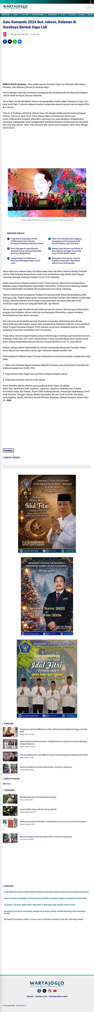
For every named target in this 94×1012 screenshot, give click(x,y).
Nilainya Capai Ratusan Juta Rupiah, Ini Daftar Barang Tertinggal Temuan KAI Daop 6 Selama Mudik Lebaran (67, 251)
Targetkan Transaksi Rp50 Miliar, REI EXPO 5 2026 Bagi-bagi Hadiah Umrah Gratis (39, 905)
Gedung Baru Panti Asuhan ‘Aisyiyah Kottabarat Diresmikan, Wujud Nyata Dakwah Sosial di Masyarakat (66, 260)
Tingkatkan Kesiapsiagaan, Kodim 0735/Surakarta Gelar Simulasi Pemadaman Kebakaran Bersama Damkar (27, 241)
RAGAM (81, 15)
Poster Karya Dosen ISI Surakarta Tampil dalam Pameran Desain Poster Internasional (53, 821)
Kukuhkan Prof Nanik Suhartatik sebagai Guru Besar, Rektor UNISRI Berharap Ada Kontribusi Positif (45, 912)
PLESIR (62, 15)
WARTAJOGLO (21, 1006)
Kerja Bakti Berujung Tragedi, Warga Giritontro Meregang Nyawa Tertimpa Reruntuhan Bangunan (46, 892)
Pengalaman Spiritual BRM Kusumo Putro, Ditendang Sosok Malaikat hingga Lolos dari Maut (53, 730)
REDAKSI (30, 996)
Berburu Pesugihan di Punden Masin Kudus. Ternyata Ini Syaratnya (46, 767)
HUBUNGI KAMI (41, 996)
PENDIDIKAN (52, 15)
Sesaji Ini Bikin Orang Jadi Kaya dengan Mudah (38, 809)
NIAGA (15, 15)
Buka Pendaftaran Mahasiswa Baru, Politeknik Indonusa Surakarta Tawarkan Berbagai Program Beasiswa (53, 742)
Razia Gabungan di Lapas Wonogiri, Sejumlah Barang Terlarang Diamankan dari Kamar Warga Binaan (26, 251)
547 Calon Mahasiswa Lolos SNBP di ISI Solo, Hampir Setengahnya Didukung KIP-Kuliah (54, 755)
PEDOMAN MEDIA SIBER (58, 996)
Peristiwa (8, 450)
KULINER (72, 15)
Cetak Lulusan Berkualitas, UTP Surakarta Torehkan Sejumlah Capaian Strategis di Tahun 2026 (45, 898)
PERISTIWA (6, 15)
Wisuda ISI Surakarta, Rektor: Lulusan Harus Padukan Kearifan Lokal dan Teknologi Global (43, 919)
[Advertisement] (47, 63)
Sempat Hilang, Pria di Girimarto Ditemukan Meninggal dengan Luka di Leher (25, 260)
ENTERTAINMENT (38, 15)
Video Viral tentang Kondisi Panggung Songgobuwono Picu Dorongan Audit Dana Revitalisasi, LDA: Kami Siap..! (67, 241)
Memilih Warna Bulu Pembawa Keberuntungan (38, 797)
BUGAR (90, 15)
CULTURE (25, 15)
